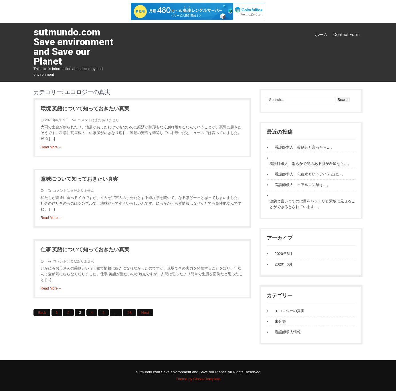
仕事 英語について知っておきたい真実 (85, 249)
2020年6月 (283, 264)
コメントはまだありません (98, 120)
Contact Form (346, 34)
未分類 (280, 321)
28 (129, 312)
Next (145, 312)
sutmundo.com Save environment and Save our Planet (73, 46)
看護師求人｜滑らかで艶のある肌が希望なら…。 (310, 163)
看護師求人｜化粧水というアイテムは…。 (310, 174)
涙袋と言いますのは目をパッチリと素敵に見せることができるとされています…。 (312, 204)
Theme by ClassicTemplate (198, 379)
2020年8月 (283, 254)
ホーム (321, 34)
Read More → (51, 147)
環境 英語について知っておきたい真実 (85, 108)
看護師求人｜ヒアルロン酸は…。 (302, 185)
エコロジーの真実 (289, 311)
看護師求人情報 (288, 332)
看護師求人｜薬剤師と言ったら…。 (304, 147)
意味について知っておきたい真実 (79, 179)
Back (42, 312)
